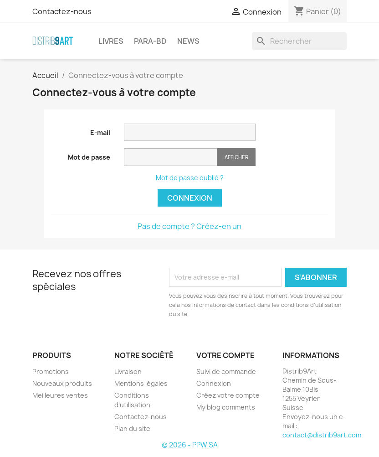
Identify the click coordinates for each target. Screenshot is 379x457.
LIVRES (110, 41)
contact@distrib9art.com (321, 435)
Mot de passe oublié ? (190, 177)
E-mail (100, 132)
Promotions (50, 371)
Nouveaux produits (62, 383)
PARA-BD (150, 41)
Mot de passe (89, 157)
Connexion (189, 198)
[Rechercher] (299, 41)
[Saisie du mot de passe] (170, 157)
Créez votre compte (228, 395)
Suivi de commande (226, 371)
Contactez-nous (62, 11)
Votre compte (225, 355)
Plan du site (132, 428)
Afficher (236, 157)
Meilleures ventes (60, 395)
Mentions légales (141, 383)
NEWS (188, 41)
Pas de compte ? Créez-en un (189, 226)
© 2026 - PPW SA (190, 445)
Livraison (128, 371)
